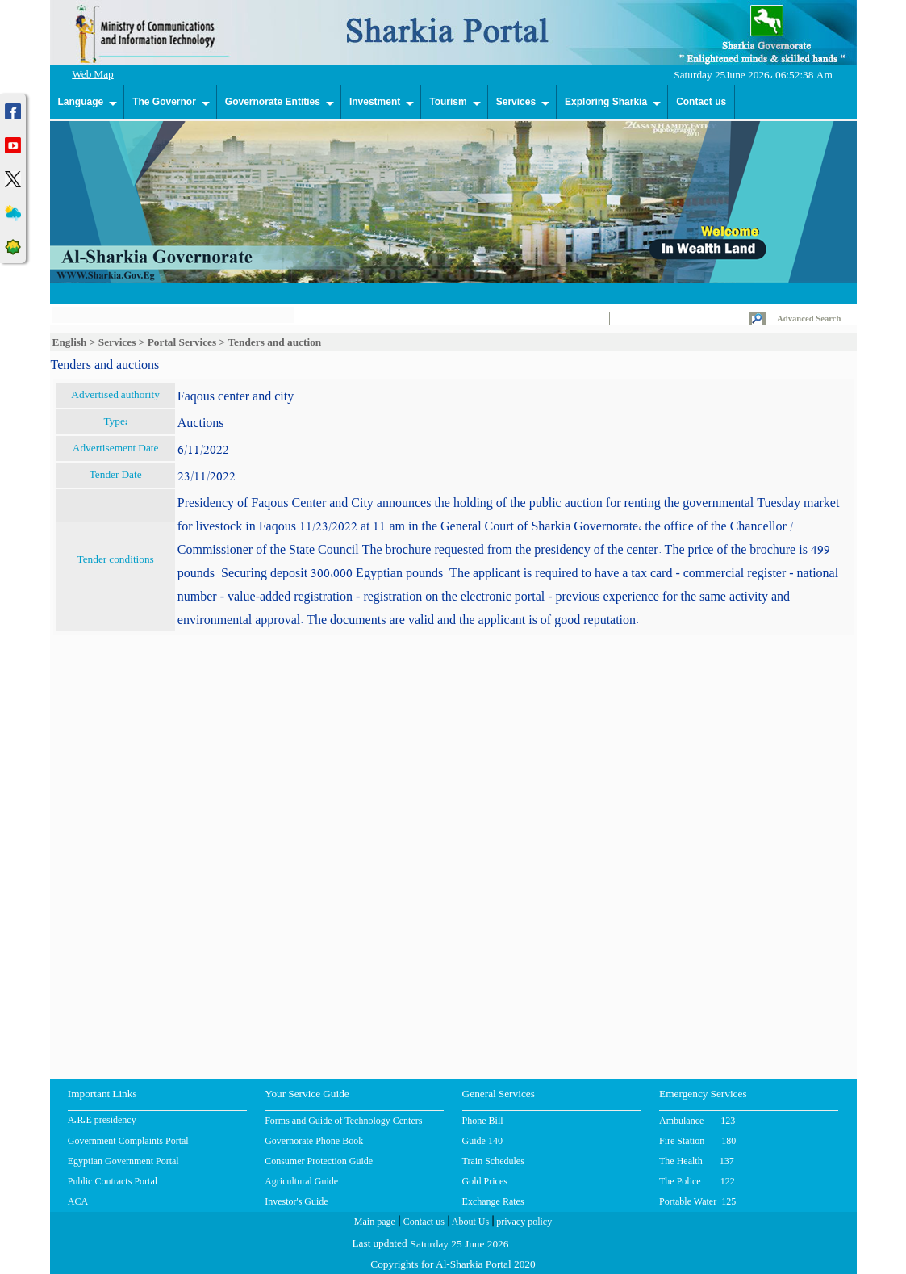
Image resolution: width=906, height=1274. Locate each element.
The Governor (164, 101)
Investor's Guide (296, 1201)
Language (81, 101)
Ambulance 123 (697, 1120)
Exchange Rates (493, 1201)
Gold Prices (484, 1181)
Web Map (93, 75)
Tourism (447, 101)
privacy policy (523, 1223)
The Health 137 (696, 1161)
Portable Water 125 (697, 1201)
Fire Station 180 (697, 1140)
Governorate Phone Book (314, 1140)
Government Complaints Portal (128, 1140)
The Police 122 (697, 1181)
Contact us (701, 101)
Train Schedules (493, 1161)
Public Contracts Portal (112, 1181)
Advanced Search (809, 318)
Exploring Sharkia (606, 101)
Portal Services (182, 342)
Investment (374, 101)
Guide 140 (482, 1140)
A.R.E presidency (102, 1121)
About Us (469, 1223)
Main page (374, 1223)
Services (516, 101)
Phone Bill (482, 1120)
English (69, 342)
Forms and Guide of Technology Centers (343, 1120)
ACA (78, 1201)
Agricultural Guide (301, 1181)
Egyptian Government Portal (123, 1161)
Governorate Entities (272, 101)
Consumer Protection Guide (319, 1161)
